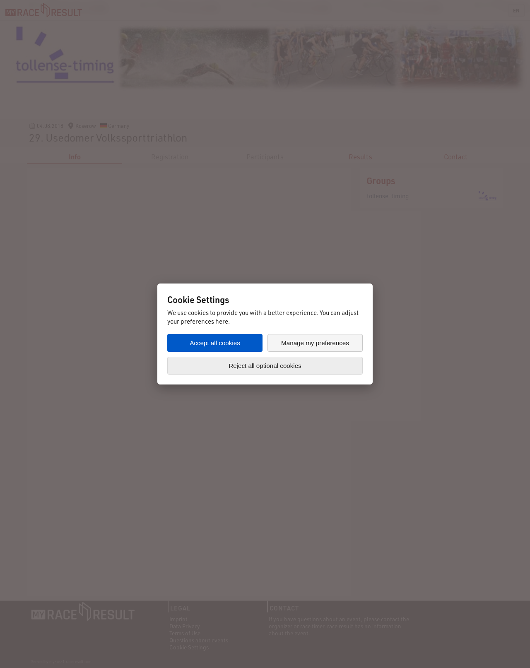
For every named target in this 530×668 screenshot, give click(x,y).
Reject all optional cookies (265, 365)
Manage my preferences (315, 342)
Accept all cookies (215, 342)
